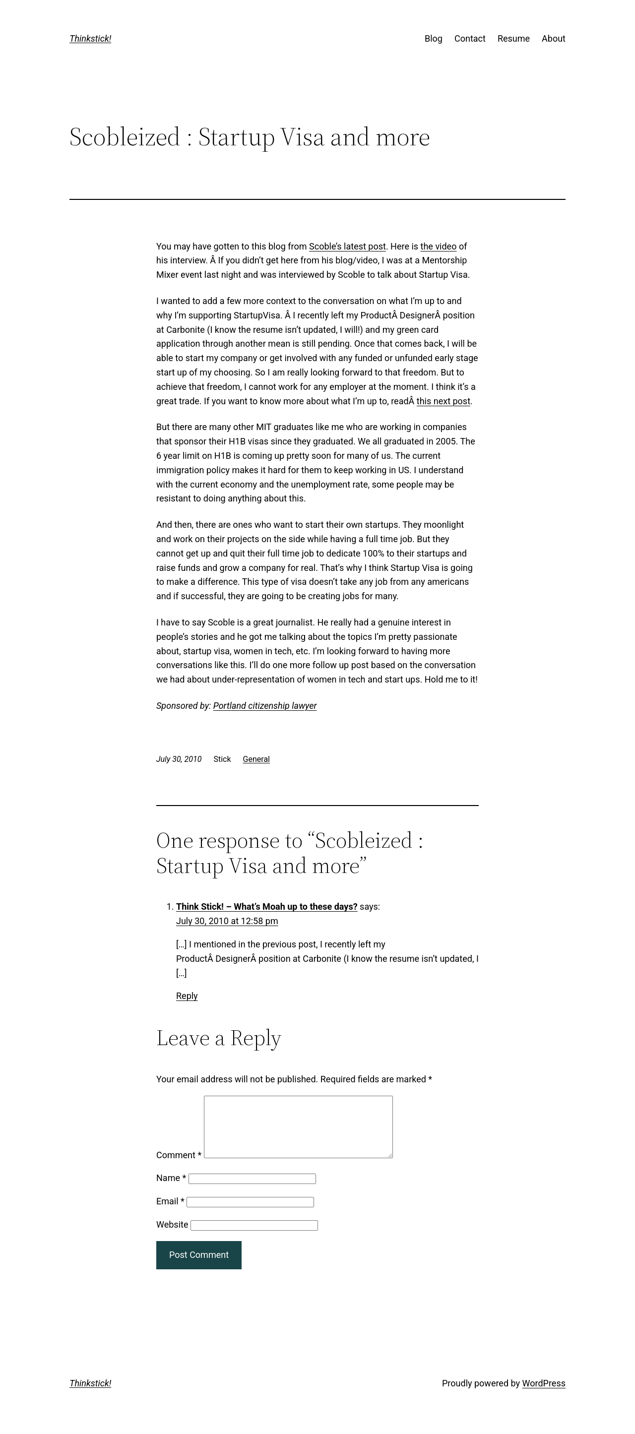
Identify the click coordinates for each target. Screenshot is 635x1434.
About (554, 38)
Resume (514, 38)
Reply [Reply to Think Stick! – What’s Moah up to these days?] (187, 996)
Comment (178, 1167)
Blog (434, 38)
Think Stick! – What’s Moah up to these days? (267, 906)
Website (172, 1236)
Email (170, 1213)
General (256, 759)
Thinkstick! (90, 38)
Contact (470, 38)
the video (439, 246)
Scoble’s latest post (347, 246)
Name (171, 1190)
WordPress (544, 1395)
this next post (443, 401)
